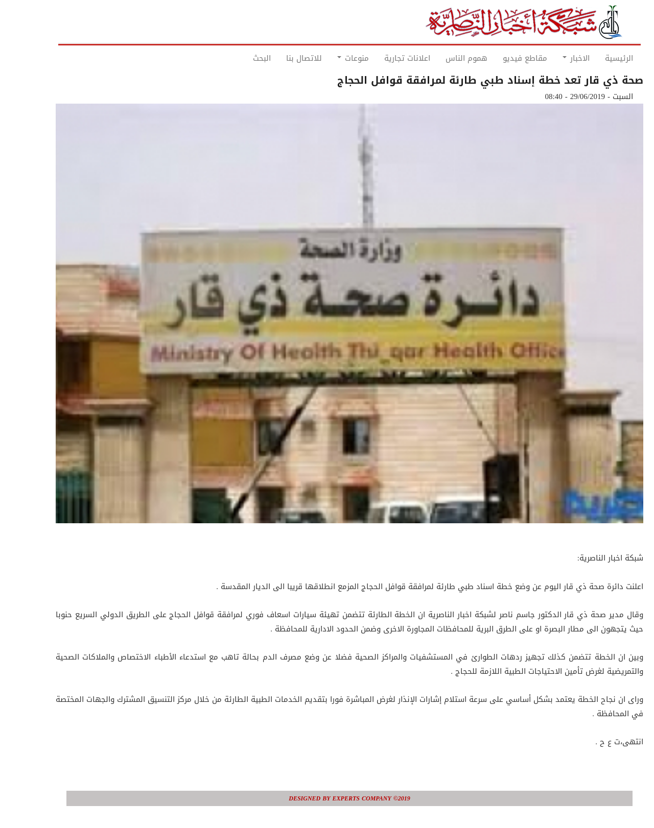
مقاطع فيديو (502, 58)
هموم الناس (444, 58)
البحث (239, 58)
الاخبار (553, 58)
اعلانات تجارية (385, 58)
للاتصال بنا (281, 58)
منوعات (330, 58)
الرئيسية (596, 58)
